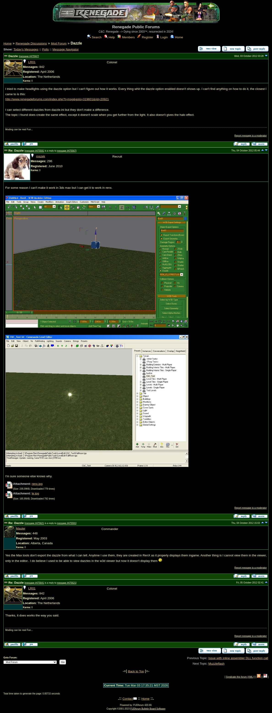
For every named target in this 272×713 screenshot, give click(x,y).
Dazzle (13, 56)
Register (145, 37)
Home (176, 37)
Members (126, 37)
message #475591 (34, 151)
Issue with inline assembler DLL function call (238, 658)
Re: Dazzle (16, 150)
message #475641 (34, 583)
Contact (127, 698)
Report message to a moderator (250, 135)
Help (109, 37)
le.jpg (35, 493)
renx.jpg (37, 484)
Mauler (20, 528)
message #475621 (34, 523)
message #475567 (28, 56)
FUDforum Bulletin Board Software (147, 708)
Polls (45, 49)
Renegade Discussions (31, 43)
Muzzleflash (216, 663)
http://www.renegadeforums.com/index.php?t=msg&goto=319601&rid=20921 (57, 99)
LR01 (31, 62)
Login (162, 37)
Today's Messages (25, 49)
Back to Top (136, 671)
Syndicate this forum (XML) (240, 677)
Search (94, 37)
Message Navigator (65, 49)
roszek (40, 156)
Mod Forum (58, 43)
